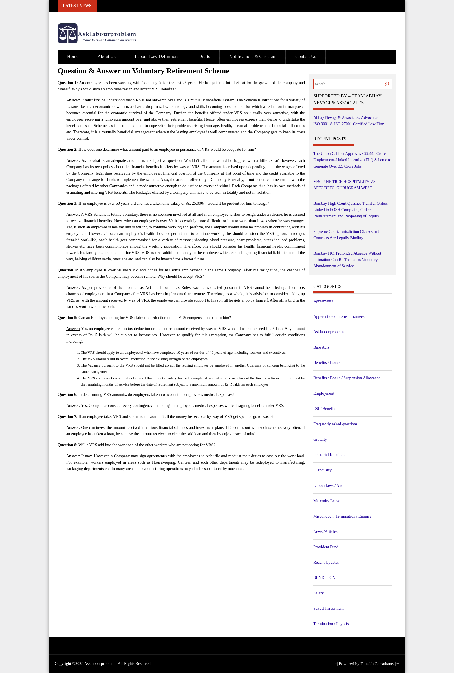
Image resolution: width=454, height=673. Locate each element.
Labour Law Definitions (157, 56)
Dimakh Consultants (377, 664)
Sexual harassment (328, 608)
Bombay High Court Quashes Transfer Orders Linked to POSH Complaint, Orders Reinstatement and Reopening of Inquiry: (350, 209)
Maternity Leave (326, 501)
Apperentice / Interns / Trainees (339, 316)
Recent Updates (326, 562)
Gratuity (320, 439)
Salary (318, 593)
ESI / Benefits (324, 409)
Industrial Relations (329, 455)
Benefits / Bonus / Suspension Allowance (346, 378)
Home (72, 56)
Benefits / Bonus (326, 362)
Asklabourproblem (328, 332)
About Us (107, 56)
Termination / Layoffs (331, 624)
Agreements (323, 301)
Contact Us (305, 56)
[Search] (387, 84)
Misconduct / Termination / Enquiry (342, 516)
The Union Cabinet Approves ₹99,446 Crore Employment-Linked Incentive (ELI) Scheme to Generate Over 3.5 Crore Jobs (352, 159)
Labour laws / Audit (329, 485)
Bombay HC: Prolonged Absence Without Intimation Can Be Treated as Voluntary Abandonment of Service (347, 259)
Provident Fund (325, 547)
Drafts (204, 56)
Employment (323, 393)
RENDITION (324, 578)
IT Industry (322, 470)
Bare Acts (321, 347)
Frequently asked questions (335, 424)
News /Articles (325, 531)
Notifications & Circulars (253, 56)
